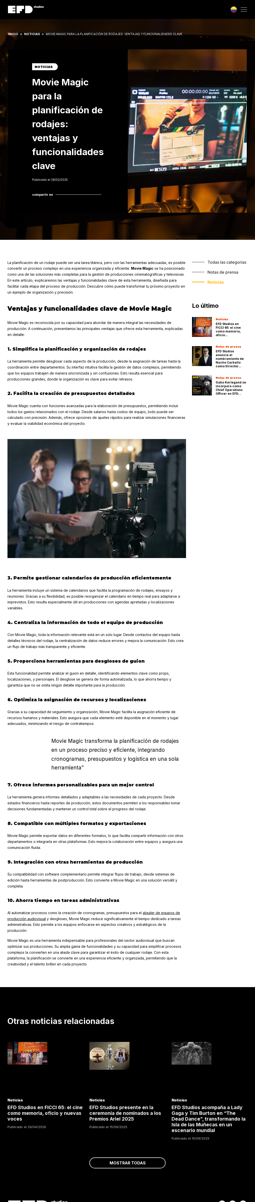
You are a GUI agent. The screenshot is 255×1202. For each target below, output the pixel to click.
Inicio (13, 34)
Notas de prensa (222, 272)
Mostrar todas (128, 1169)
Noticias (32, 34)
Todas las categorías (226, 262)
